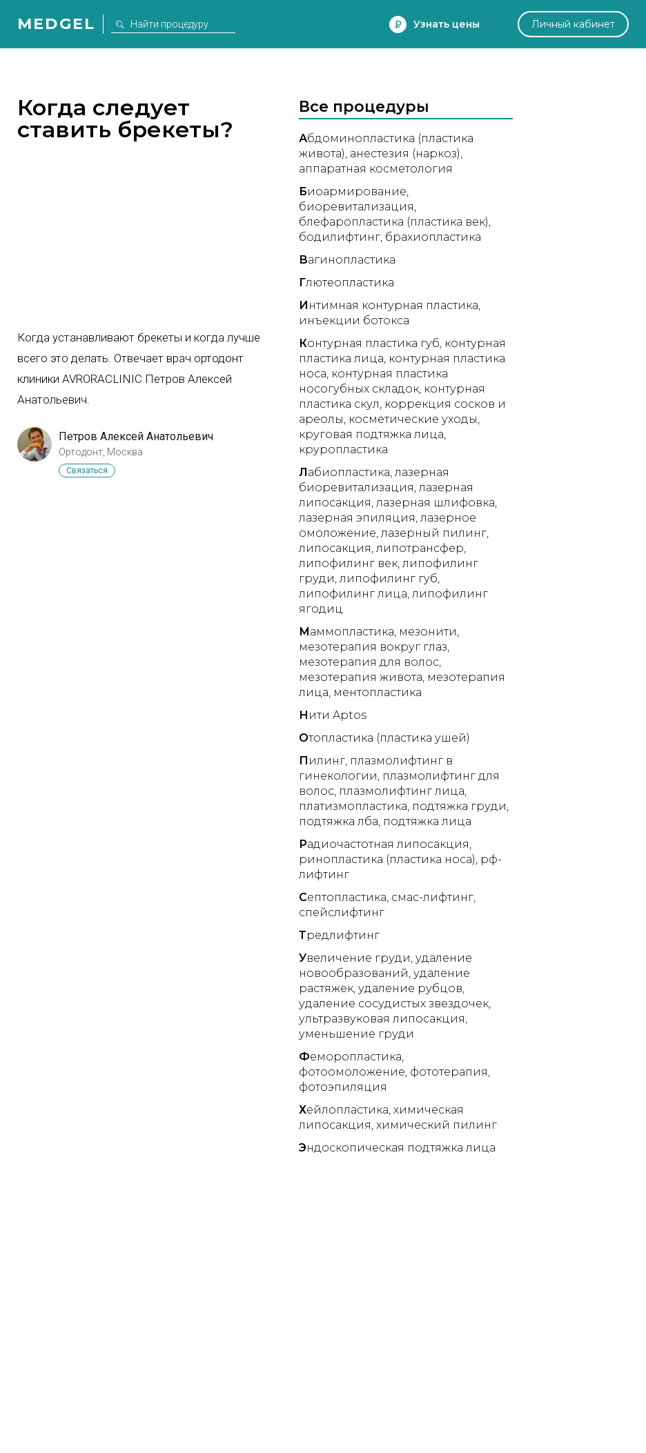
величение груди (355, 958)
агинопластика (347, 259)
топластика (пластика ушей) (384, 737)
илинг (322, 760)
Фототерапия (449, 1071)
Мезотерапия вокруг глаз (373, 646)
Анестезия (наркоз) (405, 153)
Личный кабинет (573, 24)
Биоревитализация (356, 206)
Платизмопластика (353, 806)
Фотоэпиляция (343, 1087)
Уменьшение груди (356, 1033)
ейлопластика (344, 1109)
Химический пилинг (436, 1124)
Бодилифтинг (339, 237)
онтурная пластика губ (369, 343)
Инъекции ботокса (354, 320)
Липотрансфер (420, 548)
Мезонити (428, 631)
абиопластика (344, 472)
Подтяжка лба (338, 821)
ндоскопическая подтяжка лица (397, 1147)
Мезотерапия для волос (369, 662)
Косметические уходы (413, 419)
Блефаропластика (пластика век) (394, 221)
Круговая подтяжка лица (371, 434)
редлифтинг (339, 935)
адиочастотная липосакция (384, 844)
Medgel (56, 23)
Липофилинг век (348, 563)
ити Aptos (332, 715)
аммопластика (346, 631)
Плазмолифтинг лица (401, 791)
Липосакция (335, 548)
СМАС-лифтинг (432, 897)
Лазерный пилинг (434, 533)
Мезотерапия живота (360, 677)
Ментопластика (377, 692)
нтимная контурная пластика (388, 305)
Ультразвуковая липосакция (382, 1018)
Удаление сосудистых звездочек (394, 1003)
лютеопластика (346, 282)
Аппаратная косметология (376, 168)
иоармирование (353, 191)
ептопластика (342, 897)
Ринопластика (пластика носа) (387, 859)
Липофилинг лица (353, 593)
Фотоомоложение (352, 1071)
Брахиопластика (433, 237)
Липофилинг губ (389, 578)
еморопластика (350, 1056)
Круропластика (343, 449)
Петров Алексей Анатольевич (136, 436)
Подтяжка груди (459, 806)
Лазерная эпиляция (357, 517)
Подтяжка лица (427, 821)
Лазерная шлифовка (435, 502)
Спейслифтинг (341, 912)
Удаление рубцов (410, 988)
